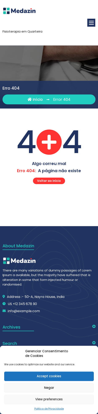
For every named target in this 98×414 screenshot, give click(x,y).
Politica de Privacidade (49, 408)
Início (35, 99)
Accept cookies (49, 376)
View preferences (49, 399)
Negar (49, 387)
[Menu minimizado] (91, 22)
